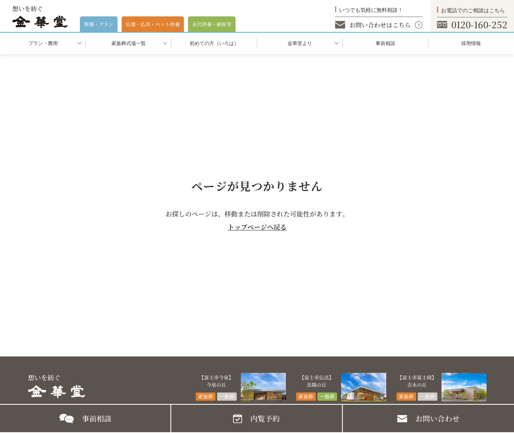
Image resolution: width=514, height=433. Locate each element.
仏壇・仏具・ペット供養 (153, 23)
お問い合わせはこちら (380, 24)
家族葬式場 (128, 43)
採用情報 (471, 43)
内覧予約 (265, 418)
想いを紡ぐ (40, 16)
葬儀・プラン (98, 23)
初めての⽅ (214, 43)
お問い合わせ (437, 418)
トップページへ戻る (257, 227)
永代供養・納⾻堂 (211, 23)
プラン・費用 (43, 43)
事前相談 (385, 43)
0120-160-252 (479, 24)
